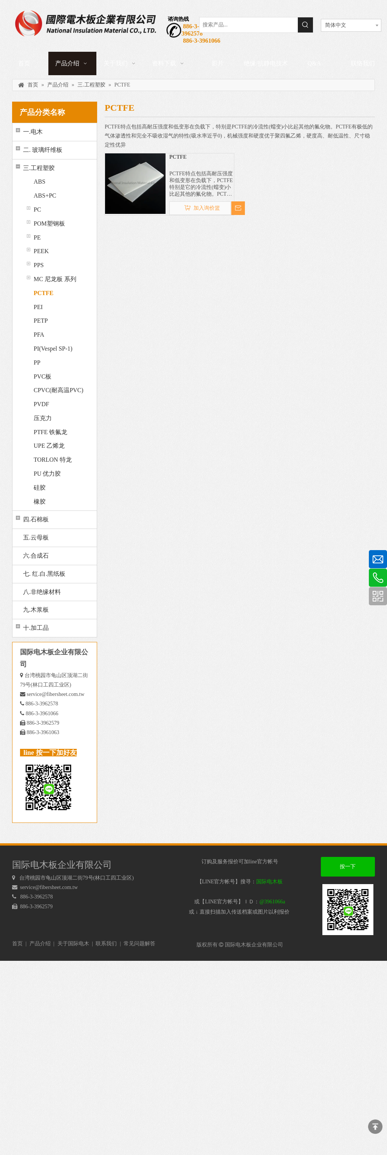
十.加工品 (36, 628)
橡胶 (40, 501)
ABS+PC (45, 195)
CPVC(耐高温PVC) (59, 390)
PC (37, 209)
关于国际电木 (73, 943)
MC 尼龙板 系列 (55, 279)
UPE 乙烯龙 (49, 445)
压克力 (43, 418)
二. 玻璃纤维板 (42, 150)
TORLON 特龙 (53, 459)
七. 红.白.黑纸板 (44, 574)
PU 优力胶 (47, 473)
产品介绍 (40, 943)
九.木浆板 (36, 609)
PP (37, 362)
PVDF (41, 404)
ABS (39, 181)
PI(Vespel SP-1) (53, 348)
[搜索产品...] (249, 24)
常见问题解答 (139, 943)
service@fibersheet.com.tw (56, 694)
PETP (41, 320)
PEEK (41, 251)
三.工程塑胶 (39, 168)
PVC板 (42, 376)
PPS (39, 265)
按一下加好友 (348, 870)
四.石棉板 (36, 519)
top (375, 1126)
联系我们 (106, 943)
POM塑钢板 (49, 223)
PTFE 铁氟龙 (50, 432)
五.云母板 (36, 537)
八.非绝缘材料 (42, 592)
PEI (38, 307)
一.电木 (33, 131)
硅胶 (40, 487)
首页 (17, 943)
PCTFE (43, 293)
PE (37, 237)
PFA (39, 334)
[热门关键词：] (305, 24)
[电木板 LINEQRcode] (347, 909)
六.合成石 (36, 555)
